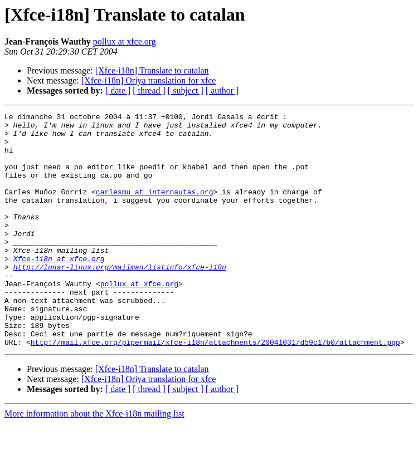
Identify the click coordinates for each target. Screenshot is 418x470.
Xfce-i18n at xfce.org (59, 288)
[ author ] (222, 90)
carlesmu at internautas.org (154, 208)
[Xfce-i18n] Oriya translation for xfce (148, 80)
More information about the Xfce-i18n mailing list (94, 460)
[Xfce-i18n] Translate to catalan (152, 70)
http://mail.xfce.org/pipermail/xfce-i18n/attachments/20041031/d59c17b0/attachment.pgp (215, 389)
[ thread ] (149, 90)
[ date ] (117, 90)
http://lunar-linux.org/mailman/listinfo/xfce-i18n (119, 298)
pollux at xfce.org (124, 41)
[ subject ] (185, 90)
